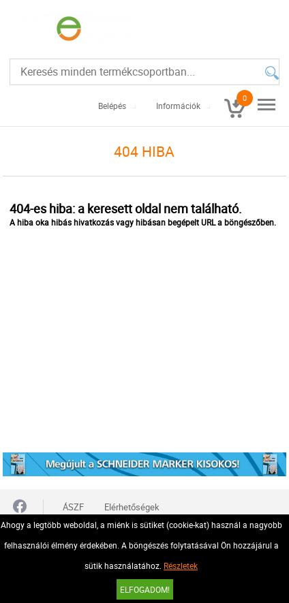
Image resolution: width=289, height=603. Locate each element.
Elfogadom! (145, 589)
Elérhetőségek (131, 507)
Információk (178, 105)
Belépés (112, 105)
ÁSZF (73, 507)
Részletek (181, 565)
